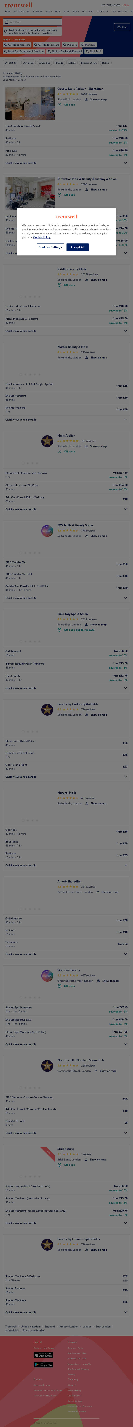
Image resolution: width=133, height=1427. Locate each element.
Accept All (78, 247)
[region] (66, 231)
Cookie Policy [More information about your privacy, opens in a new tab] (42, 237)
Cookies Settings (50, 247)
